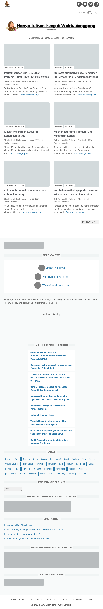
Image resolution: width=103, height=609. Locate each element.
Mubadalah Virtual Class (42, 415)
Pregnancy (19, 126)
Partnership (60, 469)
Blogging (26, 459)
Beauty (8, 459)
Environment (55, 459)
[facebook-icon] (79, 4)
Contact (30, 599)
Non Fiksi (26, 469)
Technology (60, 474)
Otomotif (37, 469)
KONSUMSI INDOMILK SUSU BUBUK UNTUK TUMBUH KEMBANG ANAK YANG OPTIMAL (50, 377)
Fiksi (84, 459)
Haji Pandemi (27, 464)
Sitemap (88, 599)
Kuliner (91, 464)
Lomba (8, 469)
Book (35, 459)
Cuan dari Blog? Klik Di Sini (19, 525)
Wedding (82, 474)
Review (22, 474)
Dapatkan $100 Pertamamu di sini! (23, 534)
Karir (61, 464)
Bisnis (16, 459)
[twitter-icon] (90, 4)
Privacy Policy (76, 599)
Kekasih (70, 464)
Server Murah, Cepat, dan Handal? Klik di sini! (28, 538)
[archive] (13, 489)
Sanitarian (32, 474)
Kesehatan (80, 464)
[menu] (5, 13)
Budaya (44, 459)
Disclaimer (40, 599)
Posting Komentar (11, 84)
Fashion (75, 459)
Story (50, 474)
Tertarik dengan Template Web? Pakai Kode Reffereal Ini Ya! (35, 529)
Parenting (19, 68)
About (21, 599)
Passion (72, 469)
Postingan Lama (89, 222)
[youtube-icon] (84, 4)
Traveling (72, 474)
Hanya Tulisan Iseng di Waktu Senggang (55, 605)
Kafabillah (52, 464)
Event (66, 459)
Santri (42, 474)
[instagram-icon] (96, 4)
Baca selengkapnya (30, 94)
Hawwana (9, 68)
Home (13, 599)
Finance (92, 459)
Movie (16, 469)
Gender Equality (11, 464)
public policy (10, 474)
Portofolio (64, 599)
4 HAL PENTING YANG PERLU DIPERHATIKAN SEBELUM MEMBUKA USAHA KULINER (48, 355)
